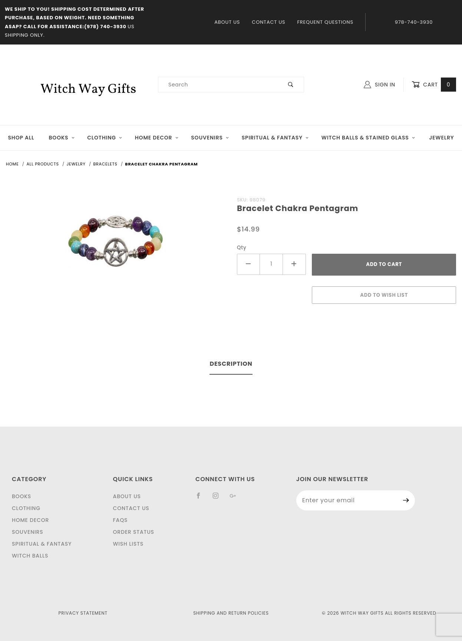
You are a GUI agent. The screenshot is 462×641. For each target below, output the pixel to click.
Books (62, 137)
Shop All (21, 137)
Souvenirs (210, 137)
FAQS (120, 520)
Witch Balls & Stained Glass (368, 137)
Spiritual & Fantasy (275, 137)
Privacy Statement (83, 613)
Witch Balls (30, 555)
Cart (434, 84)
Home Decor (157, 137)
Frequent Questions (325, 22)
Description (230, 363)
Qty (242, 247)
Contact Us (268, 22)
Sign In (379, 84)
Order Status (133, 532)
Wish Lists (128, 544)
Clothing (104, 137)
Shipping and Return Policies (231, 613)
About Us (227, 22)
